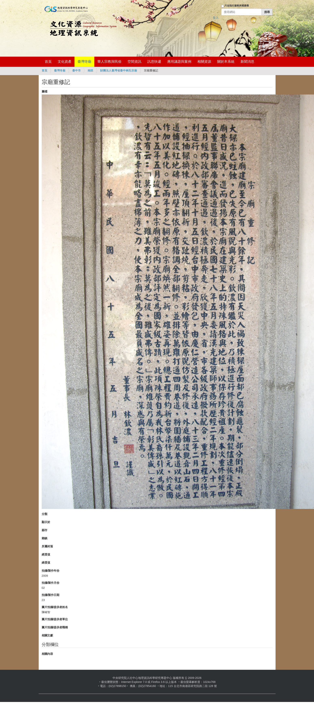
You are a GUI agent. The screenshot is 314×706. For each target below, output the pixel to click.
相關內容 (47, 653)
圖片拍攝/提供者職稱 (55, 627)
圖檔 (44, 91)
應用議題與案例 (179, 62)
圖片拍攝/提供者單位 (55, 619)
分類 (44, 514)
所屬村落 (47, 546)
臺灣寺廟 (84, 62)
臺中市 (76, 70)
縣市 (44, 530)
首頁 (48, 62)
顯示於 (46, 522)
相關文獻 (47, 635)
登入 (215, 17)
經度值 (46, 554)
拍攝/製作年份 (51, 570)
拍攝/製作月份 (51, 582)
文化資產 (64, 62)
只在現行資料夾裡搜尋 (237, 5)
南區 (90, 70)
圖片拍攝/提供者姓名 (55, 607)
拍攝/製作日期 (51, 595)
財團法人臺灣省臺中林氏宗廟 (118, 70)
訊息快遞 (154, 62)
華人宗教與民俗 (109, 62)
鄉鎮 (44, 538)
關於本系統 (225, 62)
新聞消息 (247, 62)
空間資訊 (134, 62)
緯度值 (46, 562)
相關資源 (204, 62)
